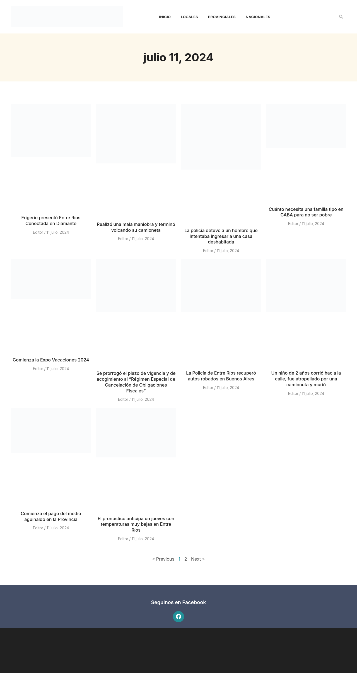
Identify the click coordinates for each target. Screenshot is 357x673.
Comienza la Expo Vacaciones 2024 (51, 360)
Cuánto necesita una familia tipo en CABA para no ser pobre (306, 212)
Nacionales (258, 17)
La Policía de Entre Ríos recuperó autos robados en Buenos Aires (221, 376)
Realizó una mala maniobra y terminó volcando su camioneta (136, 227)
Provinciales (222, 17)
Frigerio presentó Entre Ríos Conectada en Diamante (51, 220)
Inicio (165, 17)
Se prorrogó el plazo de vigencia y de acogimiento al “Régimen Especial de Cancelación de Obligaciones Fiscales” (136, 381)
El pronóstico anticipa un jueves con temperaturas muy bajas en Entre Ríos (136, 524)
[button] (341, 16)
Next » (198, 559)
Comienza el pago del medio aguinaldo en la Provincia (51, 516)
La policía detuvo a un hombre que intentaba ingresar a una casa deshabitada (221, 236)
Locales (189, 17)
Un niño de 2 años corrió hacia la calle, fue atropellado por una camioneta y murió (306, 378)
